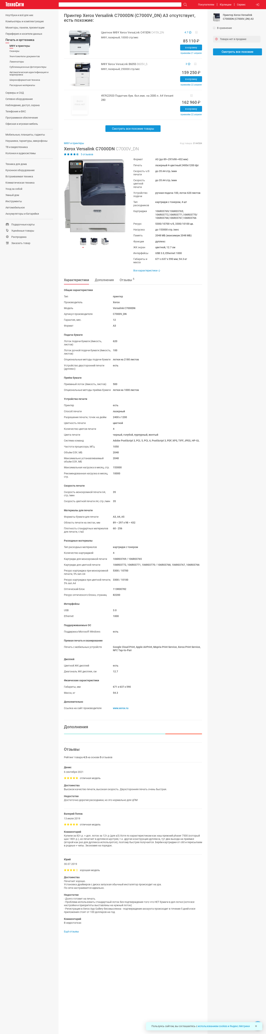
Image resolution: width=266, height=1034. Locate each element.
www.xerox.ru (120, 708)
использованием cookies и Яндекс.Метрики (224, 1026)
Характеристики (76, 280)
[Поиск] (184, 4)
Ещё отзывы (71, 931)
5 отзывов (78, 154)
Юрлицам (225, 4)
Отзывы (127, 279)
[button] (93, 195)
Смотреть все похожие (237, 52)
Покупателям (206, 4)
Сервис (241, 4)
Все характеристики (146, 270)
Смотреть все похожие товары (133, 128)
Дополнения (104, 280)
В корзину (191, 47)
